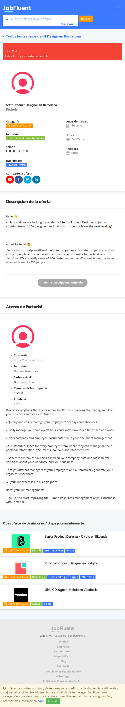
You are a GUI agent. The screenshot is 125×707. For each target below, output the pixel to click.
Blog (63, 661)
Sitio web (20, 355)
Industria (20, 366)
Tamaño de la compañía (30, 388)
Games (36, 603)
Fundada (20, 399)
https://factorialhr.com (29, 360)
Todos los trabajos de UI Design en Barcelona (42, 36)
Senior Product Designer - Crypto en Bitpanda (76, 536)
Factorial (34, 307)
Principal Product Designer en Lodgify (71, 563)
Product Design (17, 165)
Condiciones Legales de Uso (63, 671)
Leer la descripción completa (62, 282)
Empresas (63, 646)
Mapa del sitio (63, 656)
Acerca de (63, 666)
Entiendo (53, 701)
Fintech (36, 550)
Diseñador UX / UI (17, 550)
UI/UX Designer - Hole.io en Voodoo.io (71, 590)
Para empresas (63, 651)
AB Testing (88, 577)
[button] (67, 24)
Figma (70, 550)
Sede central (22, 377)
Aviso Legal (63, 676)
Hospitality (38, 577)
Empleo (63, 641)
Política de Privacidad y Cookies (63, 681)
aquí (41, 701)
